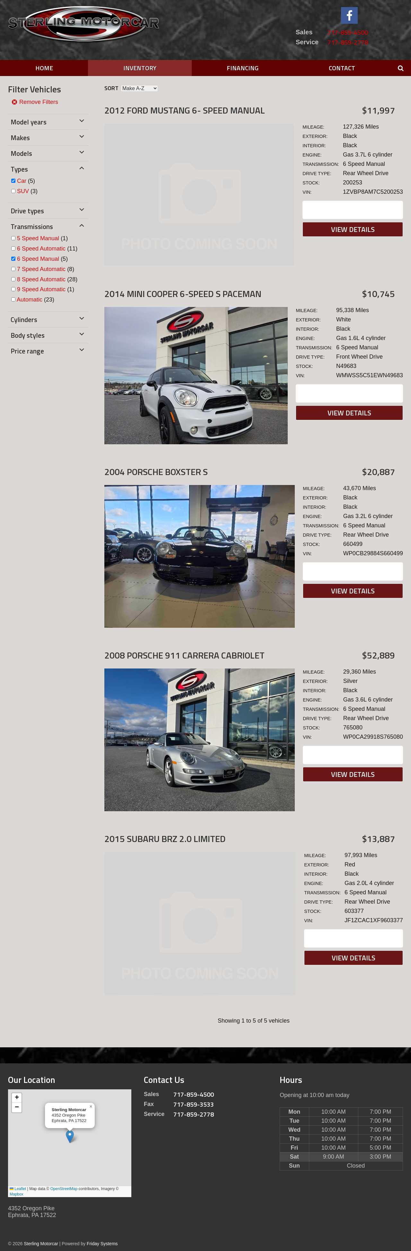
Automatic (29, 299)
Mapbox (16, 1194)
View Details (353, 229)
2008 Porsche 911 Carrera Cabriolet (184, 655)
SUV (23, 191)
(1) (42, 238)
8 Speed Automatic (41, 279)
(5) (26, 181)
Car (21, 181)
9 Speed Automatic (41, 289)
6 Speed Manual (38, 259)
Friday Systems (102, 1243)
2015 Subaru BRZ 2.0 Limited (165, 839)
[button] (70, 1136)
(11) (47, 248)
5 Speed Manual (38, 238)
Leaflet (18, 1189)
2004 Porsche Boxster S (156, 472)
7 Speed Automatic (41, 269)
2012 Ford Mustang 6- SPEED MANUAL (184, 110)
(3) (27, 191)
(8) (45, 269)
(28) (47, 279)
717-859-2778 (348, 42)
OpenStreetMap (64, 1189)
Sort (111, 88)
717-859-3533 (193, 1104)
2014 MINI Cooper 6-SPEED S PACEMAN (182, 294)
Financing (242, 67)
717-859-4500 (348, 32)
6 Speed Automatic (41, 248)
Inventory (139, 67)
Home (44, 67)
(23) (35, 299)
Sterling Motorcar (41, 1243)
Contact (342, 67)
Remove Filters (34, 102)
